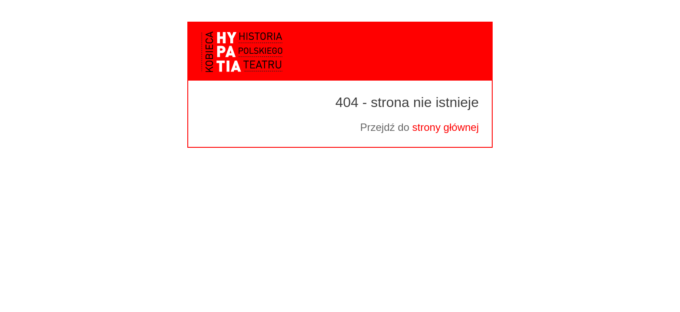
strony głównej (445, 127)
